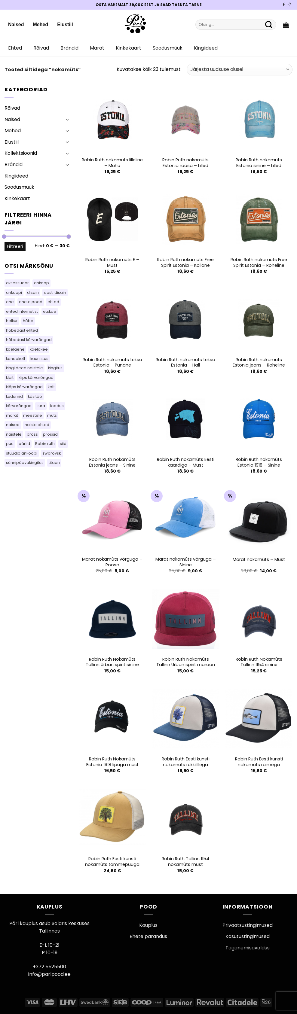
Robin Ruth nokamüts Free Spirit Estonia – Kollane (185, 262)
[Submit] (268, 24)
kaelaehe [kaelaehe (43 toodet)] (15, 349)
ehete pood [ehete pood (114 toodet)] (30, 301)
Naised (16, 24)
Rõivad (41, 47)
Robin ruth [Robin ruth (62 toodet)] (45, 443)
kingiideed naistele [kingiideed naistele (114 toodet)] (24, 367)
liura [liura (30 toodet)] (41, 405)
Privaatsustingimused (247, 925)
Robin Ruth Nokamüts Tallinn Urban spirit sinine (112, 662)
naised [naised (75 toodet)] (13, 424)
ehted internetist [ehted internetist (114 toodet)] (22, 311)
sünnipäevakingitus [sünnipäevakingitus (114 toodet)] (25, 462)
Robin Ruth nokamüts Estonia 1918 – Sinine (259, 462)
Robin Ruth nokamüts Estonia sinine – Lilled (259, 162)
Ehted (15, 47)
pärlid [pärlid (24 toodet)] (24, 443)
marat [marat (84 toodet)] (12, 415)
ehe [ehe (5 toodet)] (10, 301)
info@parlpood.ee (49, 974)
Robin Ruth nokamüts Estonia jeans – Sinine (112, 462)
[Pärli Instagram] (289, 5)
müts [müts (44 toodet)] (52, 415)
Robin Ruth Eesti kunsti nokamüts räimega (259, 761)
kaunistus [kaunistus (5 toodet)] (39, 358)
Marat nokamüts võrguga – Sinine (185, 562)
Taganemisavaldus (247, 947)
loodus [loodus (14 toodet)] (57, 405)
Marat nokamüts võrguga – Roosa (112, 562)
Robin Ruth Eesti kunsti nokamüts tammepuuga (112, 861)
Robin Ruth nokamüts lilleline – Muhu (112, 162)
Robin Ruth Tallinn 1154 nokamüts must (185, 861)
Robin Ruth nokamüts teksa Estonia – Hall (185, 362)
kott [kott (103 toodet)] (51, 386)
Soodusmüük (167, 47)
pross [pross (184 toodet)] (32, 434)
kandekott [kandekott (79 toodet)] (15, 358)
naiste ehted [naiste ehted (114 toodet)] (37, 424)
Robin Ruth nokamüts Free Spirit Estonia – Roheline (259, 262)
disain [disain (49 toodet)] (33, 292)
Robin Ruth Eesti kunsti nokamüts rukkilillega (186, 761)
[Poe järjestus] (239, 69)
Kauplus (148, 925)
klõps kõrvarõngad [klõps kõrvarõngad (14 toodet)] (24, 386)
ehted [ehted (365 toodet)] (53, 301)
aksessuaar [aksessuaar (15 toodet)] (17, 282)
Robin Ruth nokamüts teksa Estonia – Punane (112, 362)
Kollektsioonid (21, 153)
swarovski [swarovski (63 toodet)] (52, 453)
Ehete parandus (148, 936)
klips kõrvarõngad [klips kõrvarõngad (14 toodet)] (36, 377)
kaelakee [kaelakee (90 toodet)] (39, 349)
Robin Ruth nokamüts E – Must (112, 262)
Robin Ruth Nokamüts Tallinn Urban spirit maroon (185, 662)
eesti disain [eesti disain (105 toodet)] (55, 292)
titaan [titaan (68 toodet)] (54, 462)
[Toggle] (67, 119)
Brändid (69, 47)
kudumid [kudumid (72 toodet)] (14, 396)
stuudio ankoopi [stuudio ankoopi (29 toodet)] (21, 453)
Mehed (40, 24)
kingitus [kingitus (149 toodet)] (55, 367)
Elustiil (65, 24)
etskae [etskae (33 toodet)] (49, 311)
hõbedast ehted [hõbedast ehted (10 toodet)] (22, 330)
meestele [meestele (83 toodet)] (32, 415)
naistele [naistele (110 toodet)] (14, 434)
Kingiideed (206, 47)
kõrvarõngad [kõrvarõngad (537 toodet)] (19, 405)
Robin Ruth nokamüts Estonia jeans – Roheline (259, 362)
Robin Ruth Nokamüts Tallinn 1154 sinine (259, 662)
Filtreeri (15, 246)
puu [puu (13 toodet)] (10, 443)
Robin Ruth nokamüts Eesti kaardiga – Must (185, 462)
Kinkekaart (128, 47)
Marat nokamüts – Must (259, 559)
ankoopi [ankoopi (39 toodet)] (14, 292)
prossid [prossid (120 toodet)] (50, 434)
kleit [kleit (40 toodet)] (10, 377)
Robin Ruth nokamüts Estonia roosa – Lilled (185, 162)
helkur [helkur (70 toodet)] (12, 320)
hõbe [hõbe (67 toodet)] (28, 320)
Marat (97, 47)
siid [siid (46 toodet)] (63, 443)
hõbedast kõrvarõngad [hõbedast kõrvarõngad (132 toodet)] (29, 339)
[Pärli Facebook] (284, 5)
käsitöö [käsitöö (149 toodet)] (35, 396)
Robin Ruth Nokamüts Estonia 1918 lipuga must (112, 761)
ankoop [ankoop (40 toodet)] (41, 282)
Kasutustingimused (247, 936)
